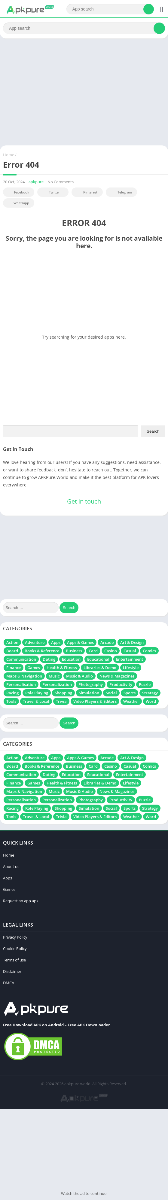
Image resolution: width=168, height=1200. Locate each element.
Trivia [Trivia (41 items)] (61, 701)
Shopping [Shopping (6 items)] (63, 693)
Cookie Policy (15, 948)
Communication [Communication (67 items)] (21, 659)
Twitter (50, 192)
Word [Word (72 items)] (151, 701)
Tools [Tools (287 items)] (11, 701)
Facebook (18, 192)
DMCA (8, 982)
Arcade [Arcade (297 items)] (107, 642)
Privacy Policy (15, 937)
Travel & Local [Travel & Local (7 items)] (36, 701)
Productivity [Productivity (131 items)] (120, 684)
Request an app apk (20, 900)
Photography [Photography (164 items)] (90, 684)
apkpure (36, 181)
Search (153, 431)
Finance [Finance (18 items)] (13, 667)
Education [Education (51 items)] (71, 659)
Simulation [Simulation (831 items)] (89, 693)
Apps (7, 878)
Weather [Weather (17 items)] (131, 701)
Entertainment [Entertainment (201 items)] (129, 659)
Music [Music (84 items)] (54, 676)
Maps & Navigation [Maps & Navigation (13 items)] (24, 676)
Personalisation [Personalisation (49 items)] (21, 684)
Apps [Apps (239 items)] (55, 642)
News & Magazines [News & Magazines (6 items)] (116, 676)
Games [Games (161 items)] (33, 667)
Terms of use (14, 960)
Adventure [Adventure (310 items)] (34, 642)
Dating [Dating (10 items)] (49, 659)
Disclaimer (12, 971)
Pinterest (86, 192)
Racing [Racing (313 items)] (12, 693)
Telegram (120, 192)
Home (8, 154)
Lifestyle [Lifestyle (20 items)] (131, 667)
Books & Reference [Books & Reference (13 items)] (42, 650)
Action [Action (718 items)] (12, 642)
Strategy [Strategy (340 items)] (150, 693)
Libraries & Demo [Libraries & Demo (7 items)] (100, 667)
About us (11, 866)
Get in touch (84, 501)
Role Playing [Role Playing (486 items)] (36, 693)
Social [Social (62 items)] (111, 693)
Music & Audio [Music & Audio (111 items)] (79, 676)
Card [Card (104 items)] (93, 650)
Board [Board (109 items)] (12, 650)
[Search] (110, 9)
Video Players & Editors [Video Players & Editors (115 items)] (95, 701)
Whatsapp (18, 203)
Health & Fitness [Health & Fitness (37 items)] (62, 667)
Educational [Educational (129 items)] (98, 659)
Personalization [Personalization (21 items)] (57, 684)
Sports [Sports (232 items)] (130, 693)
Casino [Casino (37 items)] (110, 650)
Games (9, 889)
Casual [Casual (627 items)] (130, 650)
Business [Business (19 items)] (74, 650)
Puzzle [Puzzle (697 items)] (145, 684)
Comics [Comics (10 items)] (149, 650)
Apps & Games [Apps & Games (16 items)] (80, 642)
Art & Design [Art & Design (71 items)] (132, 642)
